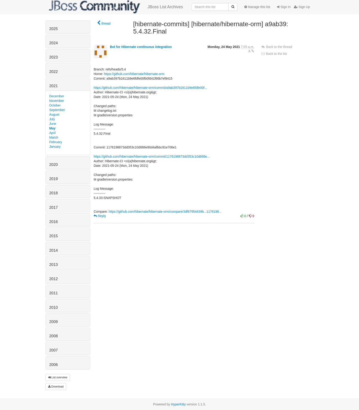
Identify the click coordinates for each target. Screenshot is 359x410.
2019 (53, 179)
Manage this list (257, 7)
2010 (53, 307)
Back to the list (274, 54)
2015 (53, 236)
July (52, 119)
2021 (53, 86)
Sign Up (302, 7)
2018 (53, 193)
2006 (53, 365)
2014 (53, 250)
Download (56, 386)
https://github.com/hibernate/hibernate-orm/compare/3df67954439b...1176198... (165, 211)
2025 (53, 29)
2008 (53, 336)
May (52, 128)
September (57, 110)
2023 (53, 57)
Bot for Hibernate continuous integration (141, 47)
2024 (53, 43)
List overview (57, 377)
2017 (53, 207)
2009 (53, 322)
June (52, 124)
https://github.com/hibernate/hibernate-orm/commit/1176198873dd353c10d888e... (152, 156)
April (52, 133)
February (55, 142)
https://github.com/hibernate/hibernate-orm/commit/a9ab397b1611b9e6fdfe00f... (150, 87)
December (56, 96)
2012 (53, 279)
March (53, 137)
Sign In (284, 7)
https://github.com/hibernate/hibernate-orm (134, 74)
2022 (53, 72)
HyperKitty (178, 404)
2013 (53, 264)
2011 (53, 293)
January (55, 146)
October (55, 105)
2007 (53, 350)
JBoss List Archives (116, 7)
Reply (100, 216)
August (54, 114)
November (56, 101)
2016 (53, 222)
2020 (53, 164)
